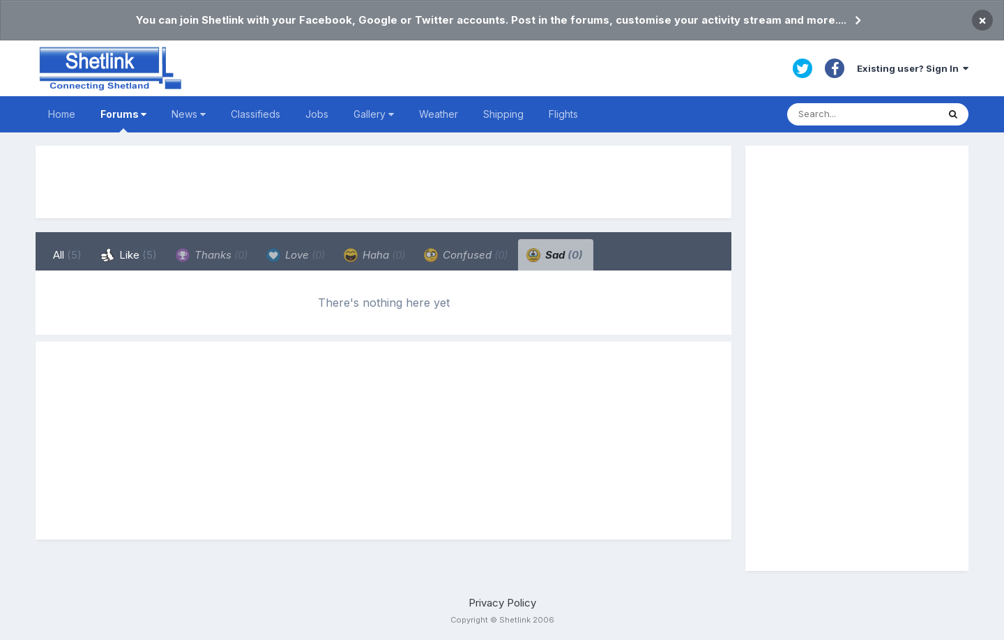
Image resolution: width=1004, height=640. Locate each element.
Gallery (373, 114)
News (189, 114)
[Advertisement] (383, 182)
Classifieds (255, 114)
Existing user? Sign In (912, 68)
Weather (438, 114)
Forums (123, 120)
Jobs (316, 114)
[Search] (862, 114)
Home (61, 114)
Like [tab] (128, 255)
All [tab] (67, 254)
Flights (563, 114)
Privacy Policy (502, 602)
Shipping (503, 114)
